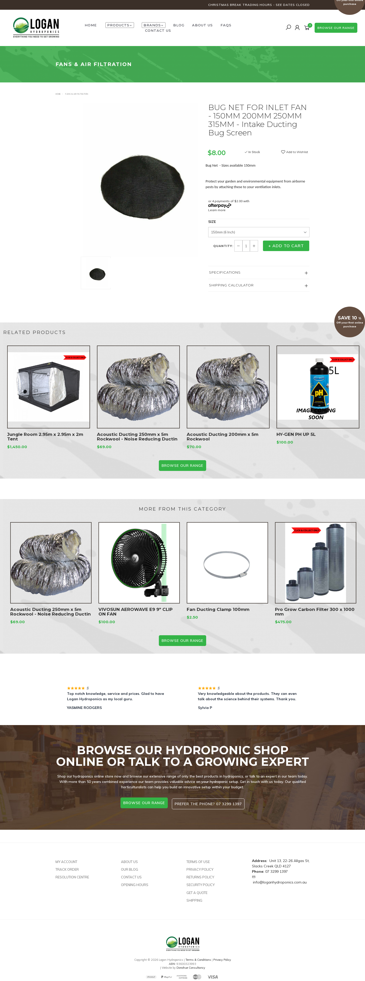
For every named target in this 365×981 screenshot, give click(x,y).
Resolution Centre (72, 875)
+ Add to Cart (286, 245)
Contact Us (158, 30)
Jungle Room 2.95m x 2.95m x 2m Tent (45, 442)
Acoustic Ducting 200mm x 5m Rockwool (222, 442)
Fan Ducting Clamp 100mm (218, 615)
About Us (202, 25)
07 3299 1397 (276, 869)
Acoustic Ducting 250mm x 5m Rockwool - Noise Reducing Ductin (137, 442)
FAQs (225, 25)
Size (212, 221)
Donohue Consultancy (190, 965)
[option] (141, 180)
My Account (66, 859)
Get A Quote (196, 890)
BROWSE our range (182, 465)
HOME (91, 25)
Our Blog (129, 867)
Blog (178, 25)
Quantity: (223, 246)
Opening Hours (134, 883)
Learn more (217, 210)
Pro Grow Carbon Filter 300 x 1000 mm (315, 617)
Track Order (67, 867)
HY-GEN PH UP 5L (296, 440)
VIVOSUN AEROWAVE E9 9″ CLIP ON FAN (135, 617)
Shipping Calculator (231, 285)
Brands (153, 25)
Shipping (194, 898)
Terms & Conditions (198, 957)
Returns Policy (200, 875)
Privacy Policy (199, 867)
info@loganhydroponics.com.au (280, 880)
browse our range (336, 28)
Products (119, 25)
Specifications (225, 272)
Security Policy (200, 883)
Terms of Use (198, 859)
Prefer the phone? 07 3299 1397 (209, 803)
